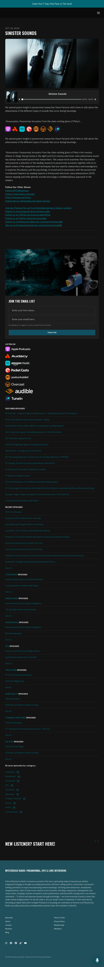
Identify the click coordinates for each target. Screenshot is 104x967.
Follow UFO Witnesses (17, 190)
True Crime (11, 670)
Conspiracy (11, 574)
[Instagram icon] (6, 943)
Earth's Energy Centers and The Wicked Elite (24, 579)
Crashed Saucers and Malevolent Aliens (22, 500)
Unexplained (11, 598)
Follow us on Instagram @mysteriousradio (27, 211)
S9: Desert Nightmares (14, 681)
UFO (7, 646)
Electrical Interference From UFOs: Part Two (24, 543)
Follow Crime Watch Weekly (20, 194)
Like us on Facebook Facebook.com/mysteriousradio (33, 225)
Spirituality (11, 694)
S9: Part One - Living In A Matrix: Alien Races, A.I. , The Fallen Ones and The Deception (41, 413)
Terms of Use (59, 917)
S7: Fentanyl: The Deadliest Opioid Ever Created (25, 469)
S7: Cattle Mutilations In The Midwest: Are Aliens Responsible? (31, 482)
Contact (8, 925)
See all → (9, 568)
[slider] (51, 99)
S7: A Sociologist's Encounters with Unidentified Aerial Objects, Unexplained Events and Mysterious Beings (50, 488)
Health (10, 807)
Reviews (8, 929)
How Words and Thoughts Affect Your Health (24, 524)
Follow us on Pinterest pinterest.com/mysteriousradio (34, 221)
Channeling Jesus (12, 699)
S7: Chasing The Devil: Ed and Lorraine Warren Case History (30, 463)
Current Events (14, 812)
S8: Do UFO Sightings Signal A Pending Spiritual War (27, 444)
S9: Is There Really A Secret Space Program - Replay (27, 419)
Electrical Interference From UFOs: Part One (24, 549)
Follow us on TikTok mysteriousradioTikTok (27, 215)
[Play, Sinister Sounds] (19, 99)
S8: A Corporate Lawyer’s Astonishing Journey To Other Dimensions (33, 432)
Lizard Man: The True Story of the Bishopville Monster (27, 530)
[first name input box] (52, 310)
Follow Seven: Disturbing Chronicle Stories (27, 201)
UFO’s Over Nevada (13, 512)
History (9, 741)
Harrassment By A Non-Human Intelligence (23, 603)
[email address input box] (52, 319)
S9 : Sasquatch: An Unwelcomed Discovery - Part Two (27, 729)
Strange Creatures (15, 717)
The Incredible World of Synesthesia (20, 609)
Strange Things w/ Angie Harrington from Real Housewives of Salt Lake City (37, 494)
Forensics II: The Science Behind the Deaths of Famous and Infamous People (37, 537)
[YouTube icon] (25, 943)
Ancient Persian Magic (14, 746)
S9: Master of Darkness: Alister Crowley (22, 705)
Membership (59, 925)
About (7, 921)
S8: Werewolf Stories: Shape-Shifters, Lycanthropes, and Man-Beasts (34, 426)
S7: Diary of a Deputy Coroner (17, 475)
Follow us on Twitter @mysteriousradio (26, 218)
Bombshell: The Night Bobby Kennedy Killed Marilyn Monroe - (30, 562)
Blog (7, 932)
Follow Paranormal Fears (18, 197)
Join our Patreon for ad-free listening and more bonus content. (38, 208)
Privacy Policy (59, 921)
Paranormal (12, 622)
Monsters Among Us (13, 633)
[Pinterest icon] (11, 943)
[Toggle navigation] (98, 13)
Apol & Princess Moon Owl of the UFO (21, 657)
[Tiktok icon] (21, 943)
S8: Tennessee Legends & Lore (18, 438)
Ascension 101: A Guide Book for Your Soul (23, 518)
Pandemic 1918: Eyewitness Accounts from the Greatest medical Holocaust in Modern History (44, 555)
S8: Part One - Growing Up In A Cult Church (23, 451)
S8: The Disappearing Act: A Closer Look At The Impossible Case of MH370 (36, 457)
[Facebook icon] (16, 943)
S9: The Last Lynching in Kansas (18, 675)
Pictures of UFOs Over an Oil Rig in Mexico (22, 651)
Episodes (9, 917)
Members (58, 929)
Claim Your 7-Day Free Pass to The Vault (52, 3)
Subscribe (52, 332)
